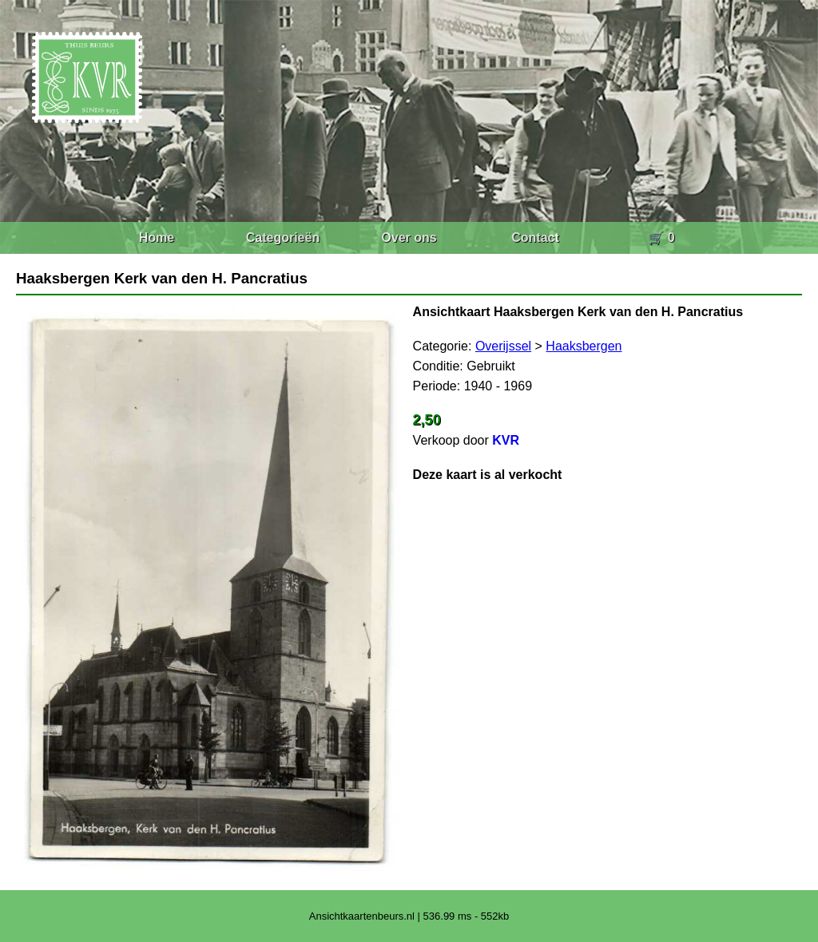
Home (156, 237)
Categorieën (283, 237)
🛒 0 (661, 237)
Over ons (408, 237)
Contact (535, 237)
